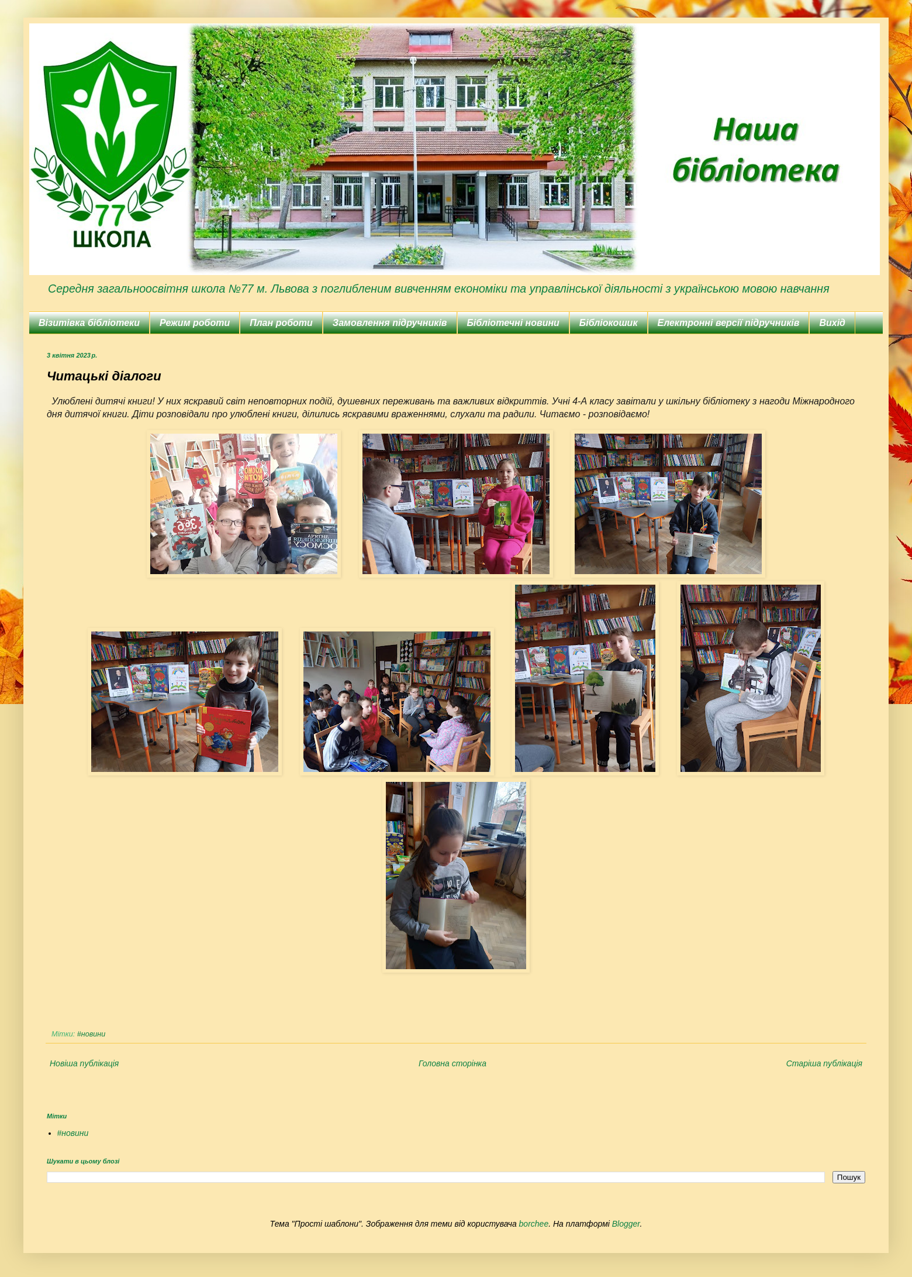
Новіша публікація (84, 1063)
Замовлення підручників (390, 323)
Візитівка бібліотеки (89, 323)
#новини (91, 1034)
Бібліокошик (608, 323)
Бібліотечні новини (513, 323)
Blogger (626, 1223)
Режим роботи (195, 323)
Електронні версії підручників (729, 323)
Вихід (832, 323)
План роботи (281, 323)
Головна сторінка (452, 1063)
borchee (534, 1223)
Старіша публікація (824, 1063)
